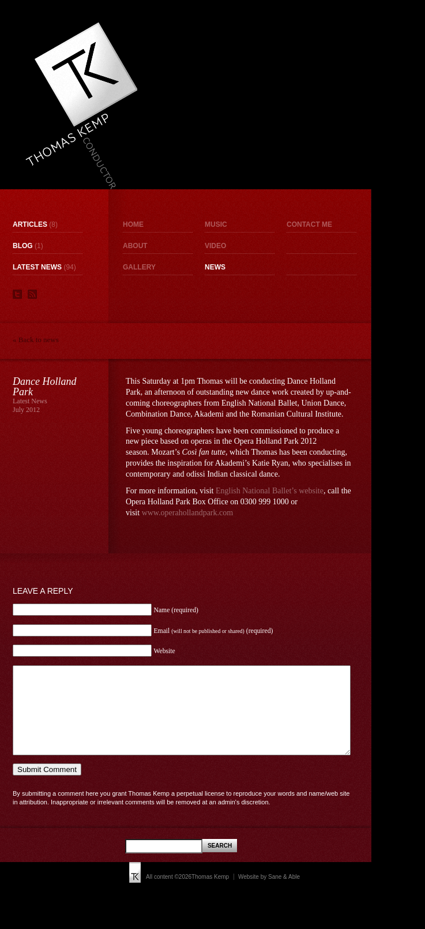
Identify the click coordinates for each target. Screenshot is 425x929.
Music (216, 224)
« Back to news (36, 339)
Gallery (139, 267)
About (135, 246)
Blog (23, 246)
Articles (30, 224)
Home (133, 224)
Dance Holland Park (44, 387)
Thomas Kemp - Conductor (81, 105)
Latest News (37, 267)
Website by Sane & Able (269, 894)
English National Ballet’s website (270, 490)
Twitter (17, 294)
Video (215, 246)
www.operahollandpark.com (187, 512)
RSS (32, 294)
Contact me (309, 224)
